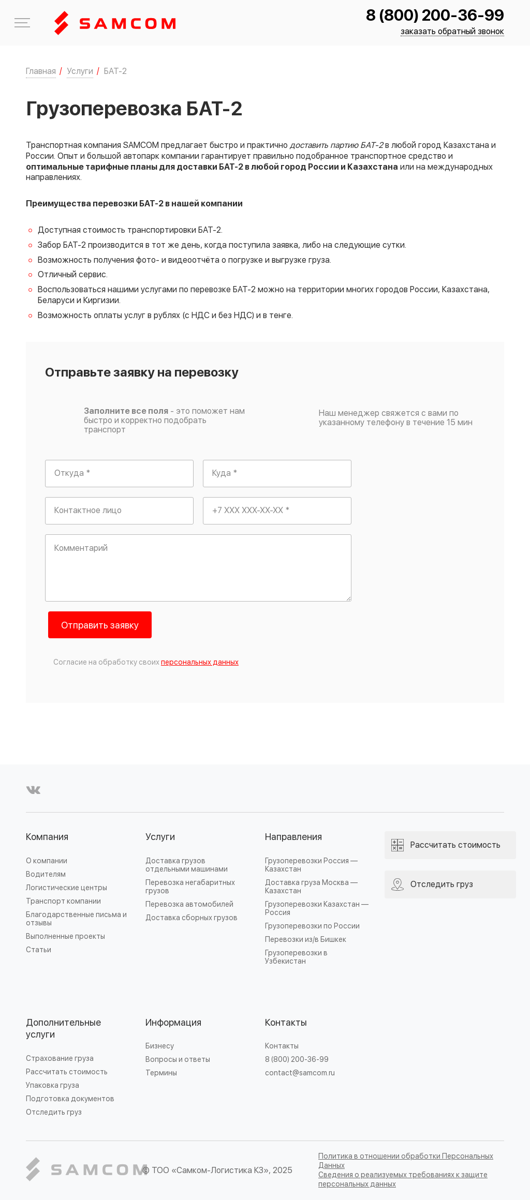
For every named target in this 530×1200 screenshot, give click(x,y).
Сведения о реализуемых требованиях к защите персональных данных (403, 1179)
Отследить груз (54, 1112)
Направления (293, 837)
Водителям (46, 874)
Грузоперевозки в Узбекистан (296, 957)
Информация (173, 1023)
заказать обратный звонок (452, 31)
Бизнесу (159, 1046)
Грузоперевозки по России (312, 926)
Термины (161, 1073)
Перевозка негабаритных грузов (190, 886)
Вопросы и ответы (177, 1059)
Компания (47, 837)
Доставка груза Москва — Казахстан (311, 886)
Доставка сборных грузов (191, 917)
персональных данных (200, 662)
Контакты (286, 1023)
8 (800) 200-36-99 (435, 15)
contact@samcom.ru (300, 1073)
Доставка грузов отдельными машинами (186, 865)
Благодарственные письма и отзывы (76, 918)
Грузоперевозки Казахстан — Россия (317, 908)
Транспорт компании (63, 901)
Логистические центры (66, 887)
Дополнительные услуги (63, 1029)
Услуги (160, 837)
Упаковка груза (52, 1085)
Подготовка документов (70, 1098)
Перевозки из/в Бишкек (305, 939)
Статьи (38, 949)
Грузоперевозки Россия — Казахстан (311, 865)
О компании (46, 861)
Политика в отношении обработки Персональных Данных (405, 1161)
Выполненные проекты (65, 936)
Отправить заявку (100, 626)
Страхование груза (60, 1058)
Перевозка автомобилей (189, 904)
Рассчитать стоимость (67, 1072)
